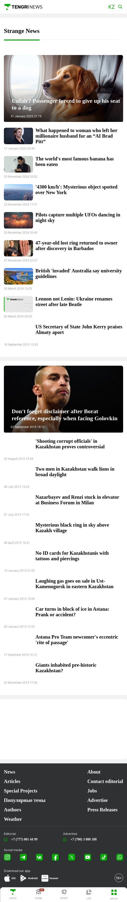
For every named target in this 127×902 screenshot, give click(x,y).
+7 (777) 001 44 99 (23, 839)
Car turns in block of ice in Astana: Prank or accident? (72, 611)
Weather (13, 819)
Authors (12, 809)
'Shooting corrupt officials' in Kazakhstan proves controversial (70, 443)
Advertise (97, 800)
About (94, 772)
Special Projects (20, 790)
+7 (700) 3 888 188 (83, 839)
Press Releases (102, 809)
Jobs (92, 790)
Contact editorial (105, 781)
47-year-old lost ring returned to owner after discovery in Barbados (76, 245)
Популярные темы (24, 800)
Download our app (17, 871)
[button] (112, 7)
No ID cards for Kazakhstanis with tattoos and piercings (72, 555)
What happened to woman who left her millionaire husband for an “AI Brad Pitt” (76, 136)
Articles (12, 781)
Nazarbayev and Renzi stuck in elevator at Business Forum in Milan (77, 499)
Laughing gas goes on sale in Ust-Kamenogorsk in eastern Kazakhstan (74, 583)
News (9, 772)
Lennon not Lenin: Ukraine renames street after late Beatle (73, 301)
